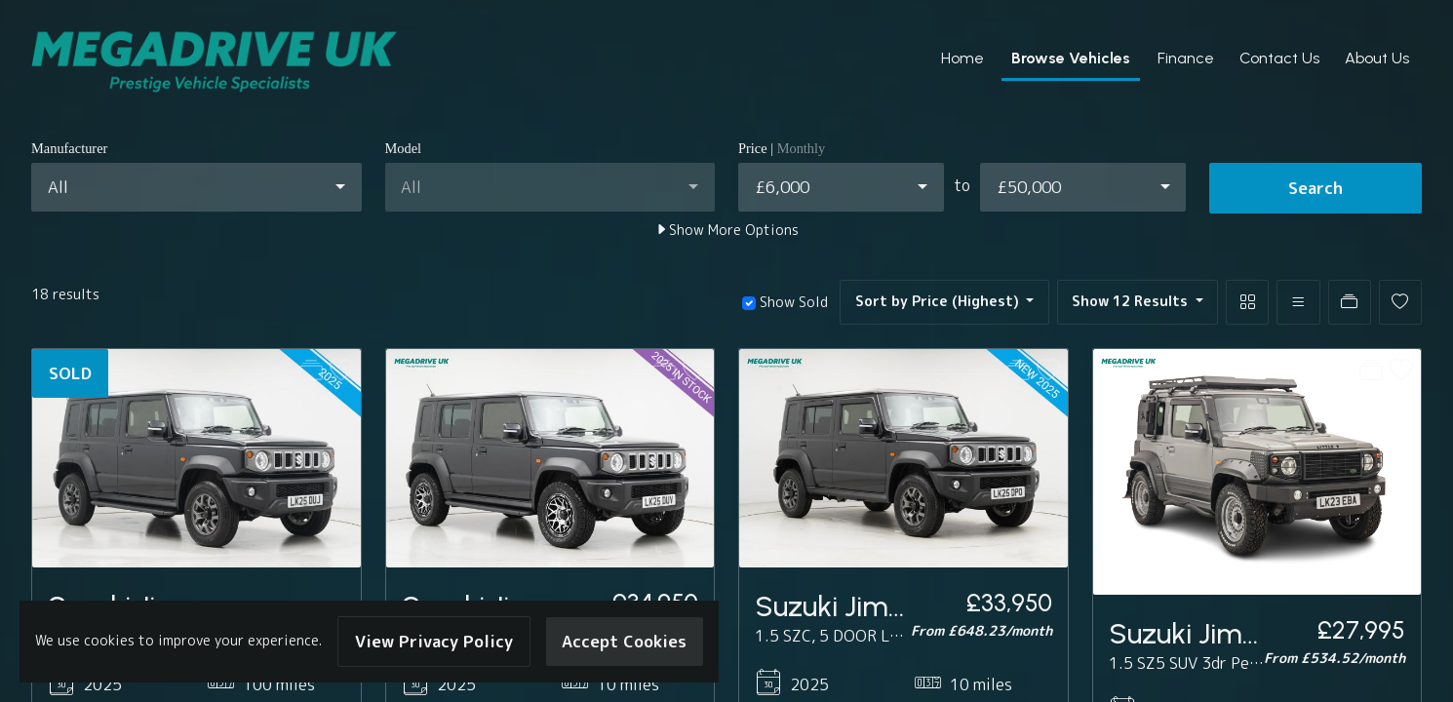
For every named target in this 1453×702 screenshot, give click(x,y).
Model (403, 148)
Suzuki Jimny (837, 606)
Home (962, 58)
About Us (1377, 58)
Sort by (939, 301)
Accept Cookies (624, 641)
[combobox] (196, 187)
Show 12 (1132, 301)
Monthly (801, 148)
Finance (1186, 58)
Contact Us (1279, 58)
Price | (781, 148)
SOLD (70, 373)
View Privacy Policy (434, 641)
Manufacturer (69, 148)
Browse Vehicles (1070, 58)
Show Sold (792, 302)
